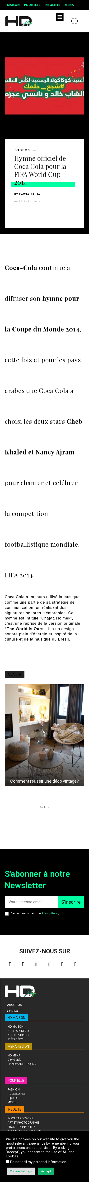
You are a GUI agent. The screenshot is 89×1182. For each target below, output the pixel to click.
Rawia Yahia (29, 194)
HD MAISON (16, 1018)
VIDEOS (22, 150)
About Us (14, 1005)
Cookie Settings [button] (21, 1171)
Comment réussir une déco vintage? (44, 781)
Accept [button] (46, 1171)
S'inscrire (71, 902)
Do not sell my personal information (38, 1162)
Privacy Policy (50, 913)
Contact (14, 1011)
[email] (31, 902)
